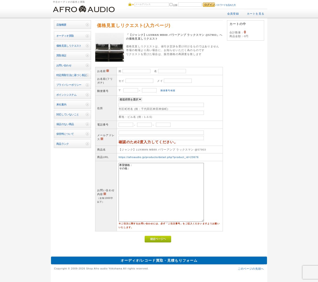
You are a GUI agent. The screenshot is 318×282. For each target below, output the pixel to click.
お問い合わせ (64, 65)
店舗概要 (61, 24)
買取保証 (61, 55)
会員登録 (233, 13)
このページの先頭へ (251, 268)
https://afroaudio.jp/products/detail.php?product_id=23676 (159, 157)
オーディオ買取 (65, 35)
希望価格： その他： (161, 192)
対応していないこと (67, 114)
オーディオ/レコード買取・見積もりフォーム (159, 260)
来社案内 (61, 104)
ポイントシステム (66, 94)
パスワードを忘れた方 (226, 5)
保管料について (65, 133)
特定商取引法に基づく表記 (71, 75)
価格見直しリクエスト (68, 45)
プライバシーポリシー (68, 84)
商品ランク (62, 143)
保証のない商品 (65, 124)
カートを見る (255, 13)
